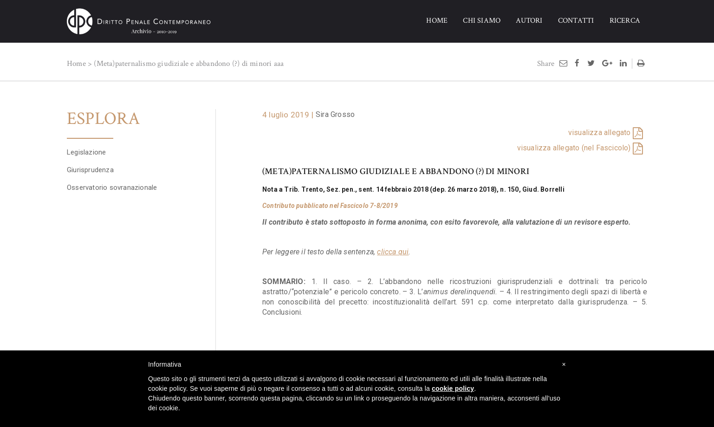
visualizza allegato (599, 132)
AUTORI (529, 21)
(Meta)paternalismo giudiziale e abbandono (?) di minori (183, 63)
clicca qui (393, 251)
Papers (78, 200)
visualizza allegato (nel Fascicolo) (574, 147)
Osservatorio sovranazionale (112, 183)
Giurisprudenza (90, 165)
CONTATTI (576, 21)
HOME (437, 21)
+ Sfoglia (81, 252)
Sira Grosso (335, 114)
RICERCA (625, 21)
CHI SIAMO (481, 21)
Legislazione (86, 147)
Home (76, 63)
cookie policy (453, 388)
